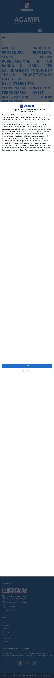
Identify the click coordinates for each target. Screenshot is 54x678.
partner (16, 115)
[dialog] (27, 339)
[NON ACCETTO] (50, 106)
